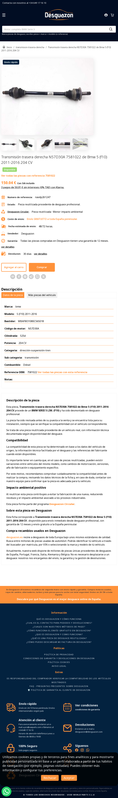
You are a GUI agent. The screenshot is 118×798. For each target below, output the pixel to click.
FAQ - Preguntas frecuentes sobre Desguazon (59, 686)
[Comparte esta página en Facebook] (18, 276)
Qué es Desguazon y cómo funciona (59, 619)
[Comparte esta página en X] (43, 276)
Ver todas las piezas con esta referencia (62, 372)
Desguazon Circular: (18, 211)
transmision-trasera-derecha (30, 47)
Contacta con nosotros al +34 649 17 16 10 (24, 2)
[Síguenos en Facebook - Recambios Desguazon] (76, 751)
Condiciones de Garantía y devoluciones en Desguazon (59, 658)
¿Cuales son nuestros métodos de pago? (59, 626)
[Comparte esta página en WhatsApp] (37, 276)
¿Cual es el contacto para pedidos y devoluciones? (59, 622)
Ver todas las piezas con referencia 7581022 (28, 175)
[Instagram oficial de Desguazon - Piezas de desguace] (82, 751)
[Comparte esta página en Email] (12, 276)
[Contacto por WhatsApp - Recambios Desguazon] (87, 751)
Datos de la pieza (13, 295)
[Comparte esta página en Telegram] (31, 276)
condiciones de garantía (87, 709)
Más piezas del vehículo (42, 295)
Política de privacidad (59, 654)
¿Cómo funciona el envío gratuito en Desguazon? (59, 630)
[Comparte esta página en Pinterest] (25, 276)
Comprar (42, 267)
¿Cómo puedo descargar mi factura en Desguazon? (59, 642)
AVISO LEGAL (59, 666)
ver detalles (7, 246)
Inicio (9, 47)
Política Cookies (59, 662)
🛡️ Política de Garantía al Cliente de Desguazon (59, 690)
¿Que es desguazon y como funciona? (59, 634)
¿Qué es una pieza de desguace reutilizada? (59, 638)
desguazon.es (14, 537)
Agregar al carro (14, 267)
